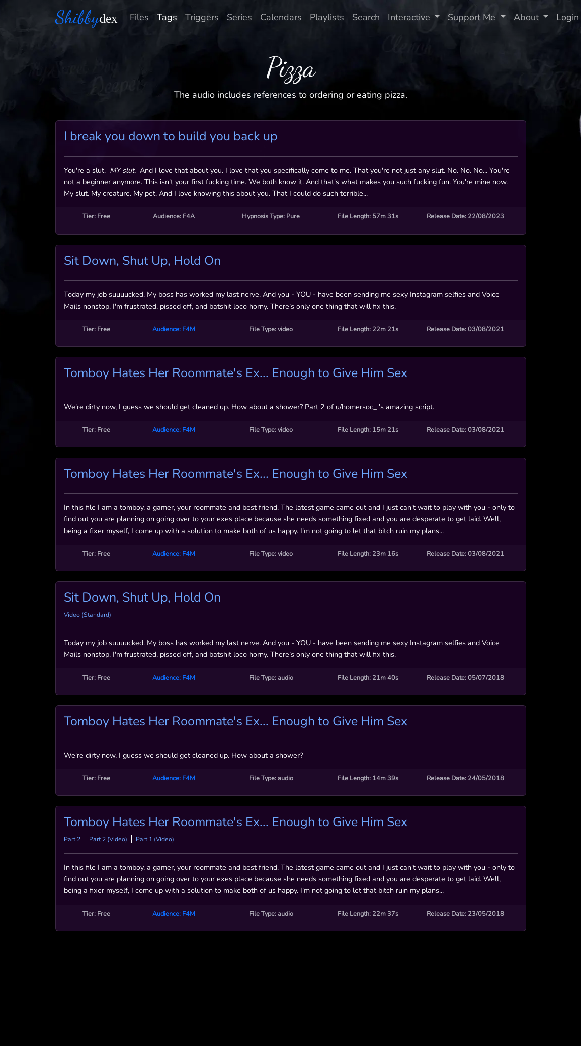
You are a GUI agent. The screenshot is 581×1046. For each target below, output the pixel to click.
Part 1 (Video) (155, 839)
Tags (167, 17)
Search (366, 17)
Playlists (327, 17)
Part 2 (72, 839)
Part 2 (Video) (108, 839)
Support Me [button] (473, 17)
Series (239, 17)
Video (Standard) (87, 615)
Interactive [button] (410, 17)
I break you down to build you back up (171, 136)
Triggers (202, 17)
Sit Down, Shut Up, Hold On (142, 260)
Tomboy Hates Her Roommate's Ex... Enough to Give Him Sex (235, 373)
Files (139, 17)
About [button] (527, 17)
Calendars (281, 17)
